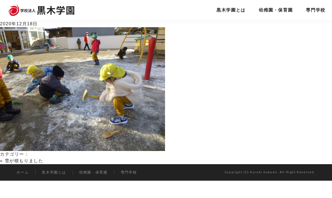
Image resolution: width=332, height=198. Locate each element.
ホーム (23, 172)
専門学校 (315, 10)
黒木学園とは (231, 10)
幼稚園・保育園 (276, 10)
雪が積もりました (24, 160)
